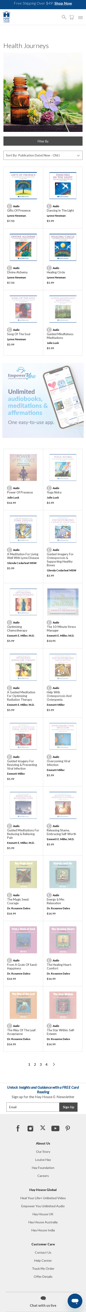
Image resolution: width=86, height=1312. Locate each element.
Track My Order (43, 1268)
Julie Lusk (53, 343)
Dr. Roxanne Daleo (19, 908)
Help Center (43, 1260)
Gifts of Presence (19, 210)
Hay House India (43, 1230)
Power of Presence (20, 492)
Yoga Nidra (54, 492)
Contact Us (43, 1252)
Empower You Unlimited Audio (43, 1206)
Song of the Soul (18, 334)
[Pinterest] (67, 1128)
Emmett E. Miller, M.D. (21, 635)
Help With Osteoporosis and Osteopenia (59, 695)
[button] (65, 15)
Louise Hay (43, 1160)
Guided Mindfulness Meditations (60, 336)
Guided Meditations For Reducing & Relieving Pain (23, 833)
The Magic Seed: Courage (18, 901)
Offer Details (43, 1276)
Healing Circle (56, 272)
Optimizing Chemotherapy (17, 628)
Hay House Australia (43, 1222)
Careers (43, 1176)
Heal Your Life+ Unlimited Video (43, 1198)
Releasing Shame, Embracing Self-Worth (61, 832)
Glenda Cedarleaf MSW (22, 563)
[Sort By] (43, 155)
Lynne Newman (16, 215)
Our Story (43, 1151)
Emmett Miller (56, 704)
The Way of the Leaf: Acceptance (21, 1032)
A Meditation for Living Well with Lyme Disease (23, 556)
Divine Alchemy (17, 272)
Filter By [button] (43, 141)
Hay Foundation (43, 1168)
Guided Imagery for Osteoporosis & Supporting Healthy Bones (60, 559)
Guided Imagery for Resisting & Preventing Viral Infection (22, 764)
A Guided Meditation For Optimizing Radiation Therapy (21, 695)
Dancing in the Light (60, 210)
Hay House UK (43, 1214)
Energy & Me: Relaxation (55, 901)
